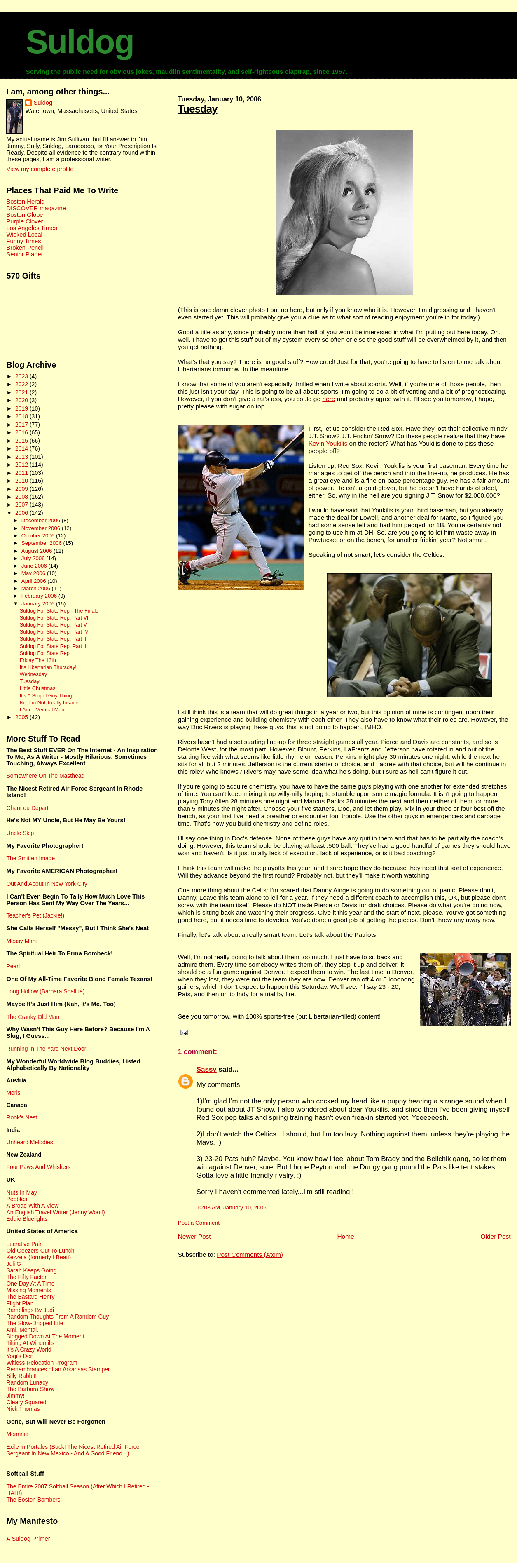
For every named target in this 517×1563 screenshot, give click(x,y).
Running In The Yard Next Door (46, 1048)
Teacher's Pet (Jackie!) (35, 915)
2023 (22, 376)
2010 (22, 480)
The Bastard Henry (30, 1296)
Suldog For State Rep (45, 653)
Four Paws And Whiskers (38, 1167)
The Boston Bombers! (34, 1499)
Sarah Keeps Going (31, 1270)
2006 (22, 512)
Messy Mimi (21, 941)
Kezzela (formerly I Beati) (38, 1257)
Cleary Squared (26, 1402)
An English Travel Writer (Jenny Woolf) (55, 1212)
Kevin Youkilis (328, 443)
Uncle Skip (20, 833)
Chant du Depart (27, 808)
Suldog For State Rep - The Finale (59, 611)
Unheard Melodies (29, 1142)
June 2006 (35, 566)
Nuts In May (21, 1192)
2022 (22, 384)
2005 (22, 717)
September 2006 (42, 543)
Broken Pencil (25, 247)
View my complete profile (39, 169)
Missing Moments (28, 1290)
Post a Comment (199, 1223)
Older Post (495, 1236)
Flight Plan (19, 1303)
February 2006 (39, 596)
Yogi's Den (19, 1356)
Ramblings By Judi (30, 1310)
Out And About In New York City (46, 883)
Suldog (80, 41)
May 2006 (34, 573)
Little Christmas (38, 688)
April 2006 (34, 581)
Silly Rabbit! (21, 1376)
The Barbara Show (30, 1389)
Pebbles (16, 1199)
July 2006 (33, 558)
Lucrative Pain (24, 1244)
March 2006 (36, 588)
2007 (22, 504)
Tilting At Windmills (30, 1343)
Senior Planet (24, 254)
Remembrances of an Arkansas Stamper (58, 1369)
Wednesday (33, 674)
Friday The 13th (38, 660)
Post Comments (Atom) (250, 1254)
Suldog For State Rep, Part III (54, 639)
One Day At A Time (30, 1283)
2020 (22, 400)
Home (345, 1236)
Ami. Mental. (22, 1329)
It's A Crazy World (28, 1349)
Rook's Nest (21, 1117)
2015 (22, 440)
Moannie (17, 1434)
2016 (22, 432)
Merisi (13, 1092)
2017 (22, 424)
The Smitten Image (30, 858)
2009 (22, 489)
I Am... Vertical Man (42, 710)
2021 (22, 392)
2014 (22, 448)
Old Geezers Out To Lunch (40, 1250)
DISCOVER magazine (36, 208)
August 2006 (37, 551)
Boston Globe (24, 214)
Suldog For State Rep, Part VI (54, 618)
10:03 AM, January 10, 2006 (232, 1207)
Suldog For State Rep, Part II (53, 646)
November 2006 (41, 528)
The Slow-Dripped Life (34, 1323)
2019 (22, 408)
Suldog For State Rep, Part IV (54, 632)
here (328, 398)
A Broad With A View (32, 1205)
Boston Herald (25, 201)
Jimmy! (15, 1395)
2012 (22, 464)
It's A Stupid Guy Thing (46, 696)
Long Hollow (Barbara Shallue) (45, 991)
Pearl (13, 966)
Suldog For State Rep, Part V (53, 625)
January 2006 (38, 604)
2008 (22, 496)
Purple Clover (24, 221)
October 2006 (38, 536)
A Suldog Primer (28, 1538)
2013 (22, 456)
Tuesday (198, 109)
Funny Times (23, 241)
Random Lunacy (27, 1382)
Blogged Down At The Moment (45, 1336)
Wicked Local (24, 234)
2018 (22, 416)
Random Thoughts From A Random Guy (57, 1316)
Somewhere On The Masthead (45, 775)
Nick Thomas (23, 1409)
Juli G (13, 1263)
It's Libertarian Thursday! (48, 667)
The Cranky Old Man (32, 1017)
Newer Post (194, 1236)
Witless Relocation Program (41, 1362)
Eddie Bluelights (26, 1219)
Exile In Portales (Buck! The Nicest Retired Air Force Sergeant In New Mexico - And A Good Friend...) (72, 1450)
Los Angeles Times (31, 228)
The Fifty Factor (26, 1277)
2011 (22, 472)
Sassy (207, 1069)
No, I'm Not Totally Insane (49, 703)
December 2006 (41, 520)
